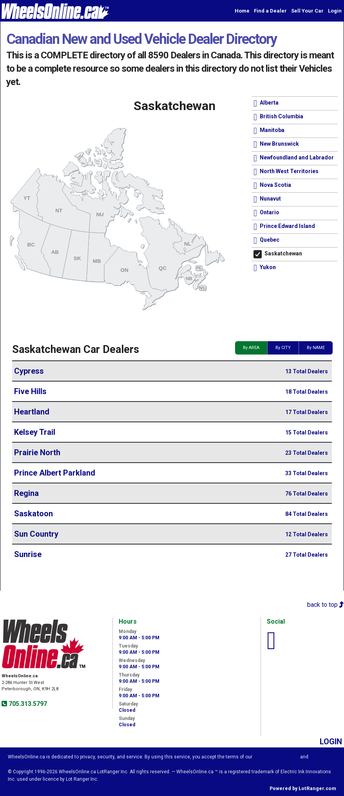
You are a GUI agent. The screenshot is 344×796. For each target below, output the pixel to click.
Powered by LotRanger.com (303, 788)
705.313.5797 (27, 703)
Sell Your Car (307, 11)
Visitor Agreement (276, 757)
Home (242, 11)
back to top (325, 604)
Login (335, 11)
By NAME (316, 347)
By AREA (251, 347)
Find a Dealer (270, 11)
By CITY (283, 347)
